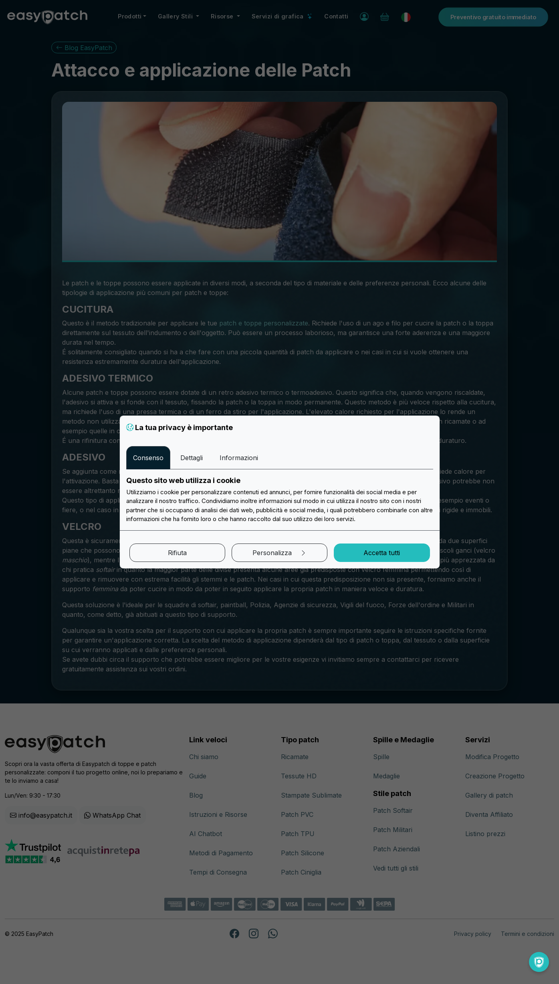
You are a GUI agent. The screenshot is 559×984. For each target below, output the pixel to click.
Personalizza (279, 553)
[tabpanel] (279, 500)
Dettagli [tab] (191, 458)
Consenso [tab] (148, 458)
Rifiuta (177, 553)
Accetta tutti (381, 553)
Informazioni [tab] (239, 458)
